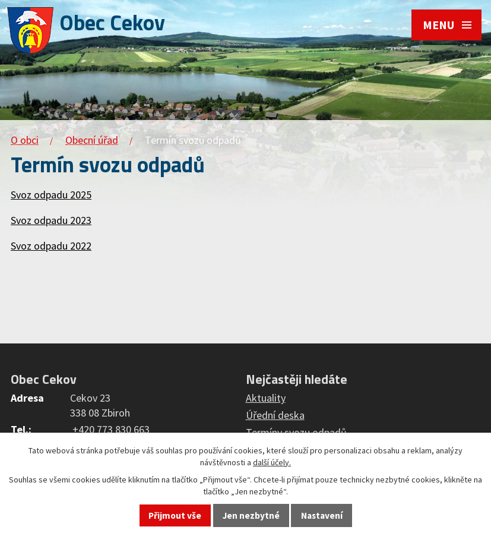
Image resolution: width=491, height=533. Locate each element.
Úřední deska (275, 415)
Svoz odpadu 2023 (51, 220)
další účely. (272, 462)
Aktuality (266, 398)
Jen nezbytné (251, 515)
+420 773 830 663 (111, 429)
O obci (25, 140)
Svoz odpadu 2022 (51, 246)
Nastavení (322, 515)
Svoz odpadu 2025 (51, 194)
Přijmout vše (174, 515)
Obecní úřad (91, 140)
